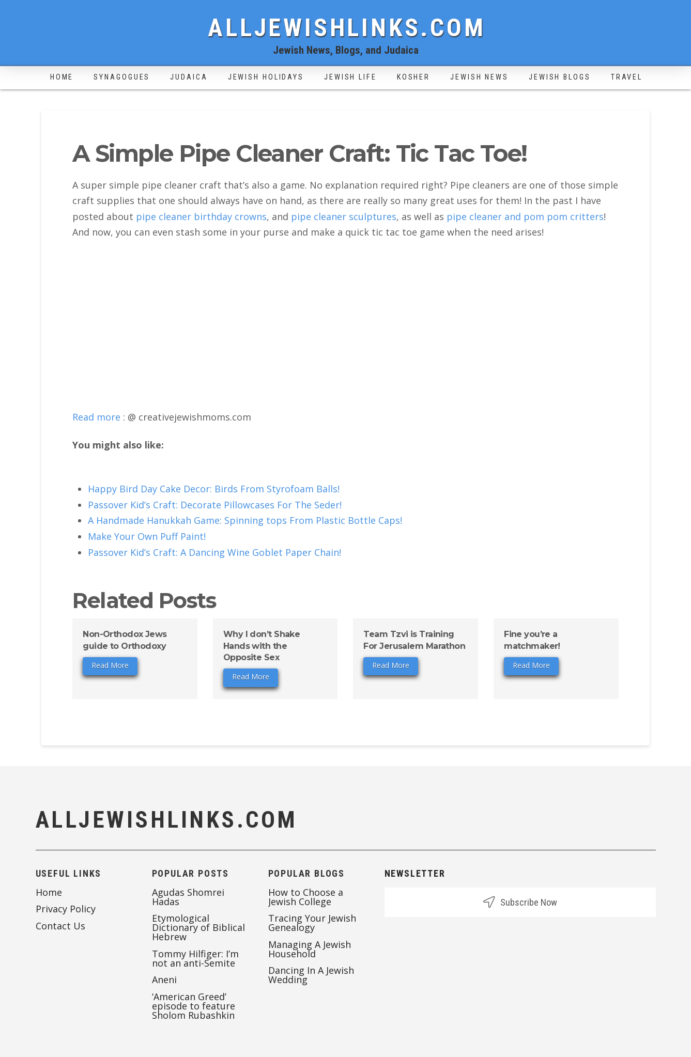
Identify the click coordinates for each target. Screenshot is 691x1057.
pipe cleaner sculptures (343, 216)
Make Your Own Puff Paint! (147, 536)
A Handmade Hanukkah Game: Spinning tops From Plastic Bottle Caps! (245, 520)
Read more (96, 417)
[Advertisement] (345, 325)
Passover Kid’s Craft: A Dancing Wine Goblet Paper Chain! (214, 552)
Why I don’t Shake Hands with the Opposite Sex (261, 645)
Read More (110, 665)
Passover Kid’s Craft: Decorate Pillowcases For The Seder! (215, 505)
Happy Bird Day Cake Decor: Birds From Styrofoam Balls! (214, 489)
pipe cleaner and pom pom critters (525, 216)
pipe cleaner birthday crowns (201, 216)
